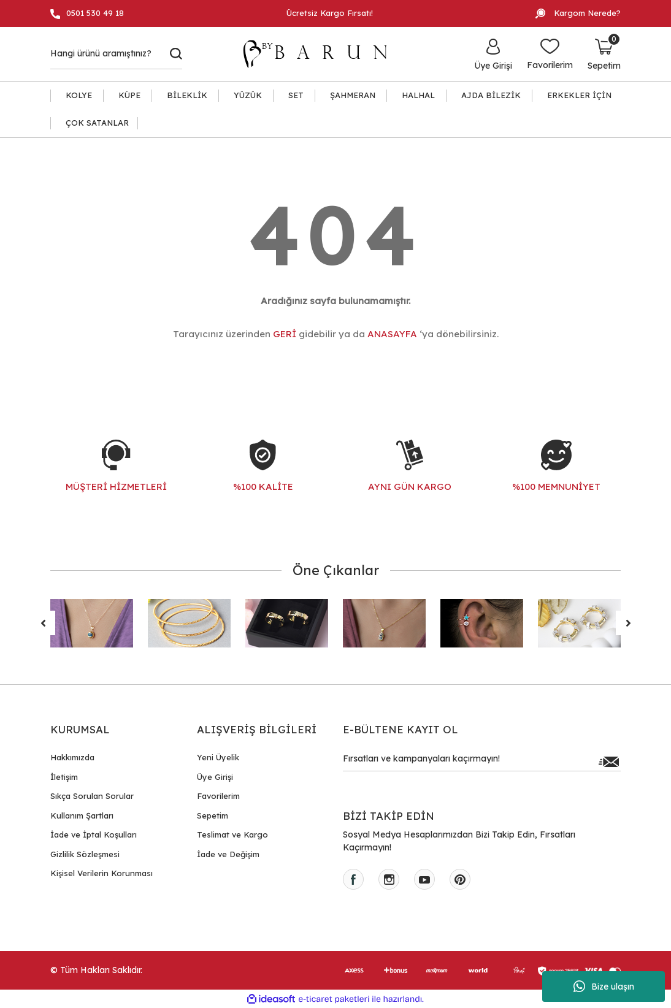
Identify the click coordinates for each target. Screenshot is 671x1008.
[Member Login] (493, 54)
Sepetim (212, 815)
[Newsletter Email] (482, 761)
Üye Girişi (215, 777)
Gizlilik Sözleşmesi (85, 854)
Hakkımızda (72, 757)
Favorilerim (218, 796)
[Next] (628, 623)
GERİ (284, 334)
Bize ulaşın (603, 986)
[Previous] (43, 623)
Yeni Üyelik (218, 757)
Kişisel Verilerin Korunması (101, 873)
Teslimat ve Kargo (232, 834)
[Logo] (321, 54)
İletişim (64, 777)
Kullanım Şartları (81, 815)
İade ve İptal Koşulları (93, 834)
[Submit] (608, 761)
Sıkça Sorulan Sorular (92, 796)
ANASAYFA (392, 334)
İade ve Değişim (228, 854)
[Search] (116, 54)
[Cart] (604, 54)
